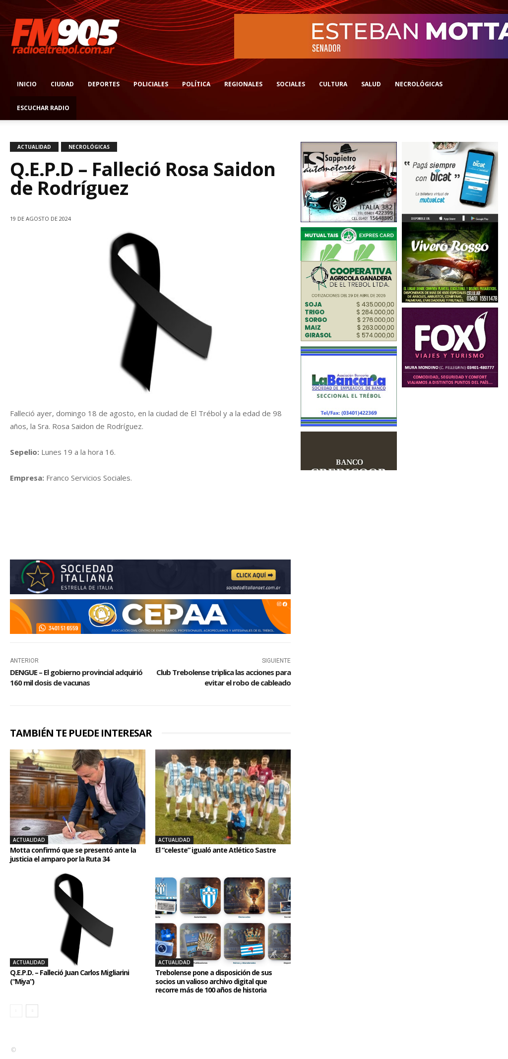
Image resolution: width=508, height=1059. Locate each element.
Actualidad (34, 147)
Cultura (333, 84)
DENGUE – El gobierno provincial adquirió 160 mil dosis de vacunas (76, 677)
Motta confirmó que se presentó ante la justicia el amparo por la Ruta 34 (76, 854)
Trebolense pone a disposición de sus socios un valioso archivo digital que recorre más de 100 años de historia (219, 981)
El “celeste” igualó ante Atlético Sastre (222, 849)
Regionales (243, 84)
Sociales (290, 84)
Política (196, 84)
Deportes (104, 84)
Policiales (150, 84)
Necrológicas (419, 84)
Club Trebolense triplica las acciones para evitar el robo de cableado (223, 677)
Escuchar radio (43, 108)
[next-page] (32, 1010)
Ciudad (62, 84)
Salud (371, 84)
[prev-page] (16, 1010)
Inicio (27, 84)
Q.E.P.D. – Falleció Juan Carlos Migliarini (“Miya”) (77, 977)
